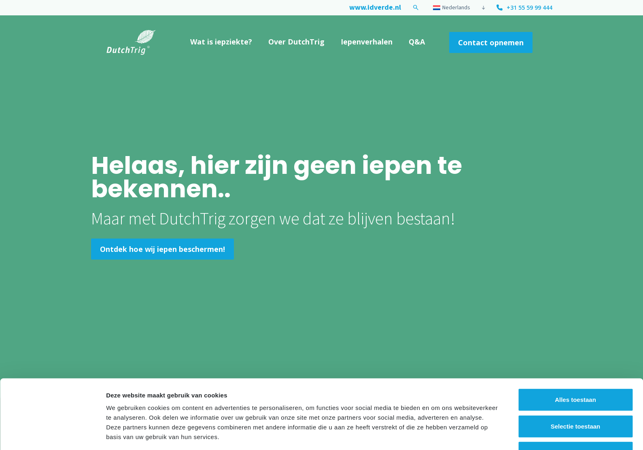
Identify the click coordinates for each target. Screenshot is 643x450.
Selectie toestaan (576, 397)
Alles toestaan (575, 370)
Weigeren (575, 423)
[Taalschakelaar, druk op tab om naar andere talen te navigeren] (455, 7)
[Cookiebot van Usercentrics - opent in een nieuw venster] (52, 434)
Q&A (417, 41)
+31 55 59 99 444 (529, 7)
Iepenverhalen (367, 41)
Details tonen (437, 434)
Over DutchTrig (296, 41)
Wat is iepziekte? (221, 41)
